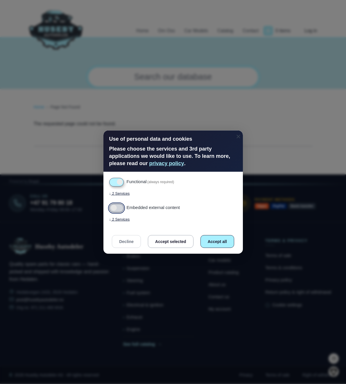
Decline (126, 241)
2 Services (119, 194)
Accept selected (170, 241)
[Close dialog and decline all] (238, 133)
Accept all (217, 241)
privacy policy (166, 163)
